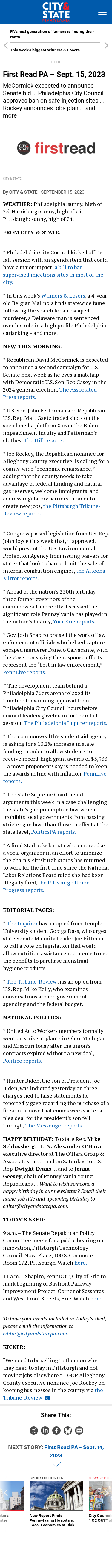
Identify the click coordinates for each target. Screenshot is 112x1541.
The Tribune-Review (32, 981)
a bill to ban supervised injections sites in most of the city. (53, 274)
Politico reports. (22, 1060)
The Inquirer (22, 923)
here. (80, 1262)
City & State (23, 192)
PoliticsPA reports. (53, 831)
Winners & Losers (63, 295)
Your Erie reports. (74, 621)
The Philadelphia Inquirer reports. (65, 722)
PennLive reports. (24, 672)
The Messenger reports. (54, 1125)
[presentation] (5, 1504)
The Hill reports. (44, 440)
